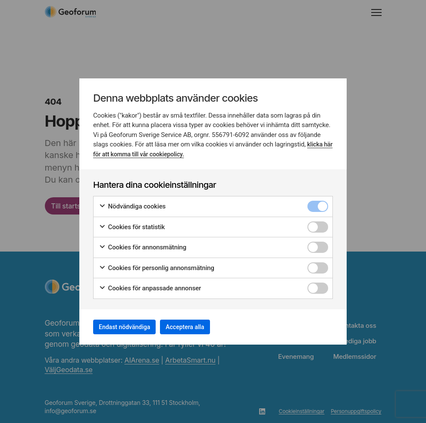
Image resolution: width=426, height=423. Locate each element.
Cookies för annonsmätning (142, 244)
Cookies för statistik (132, 224)
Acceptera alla (205, 327)
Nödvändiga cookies (132, 203)
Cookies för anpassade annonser (150, 285)
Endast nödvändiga (131, 327)
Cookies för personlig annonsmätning (156, 265)
